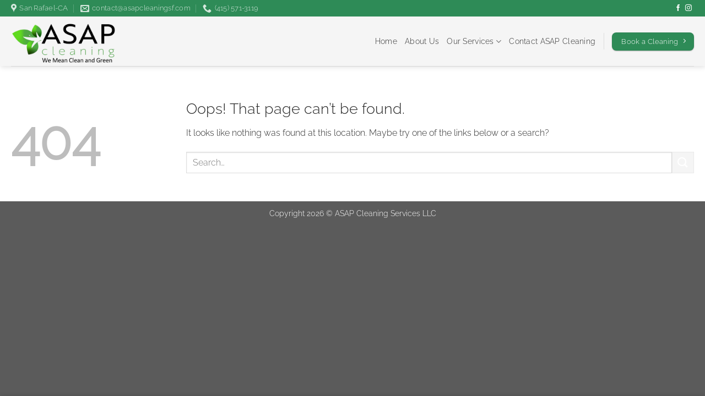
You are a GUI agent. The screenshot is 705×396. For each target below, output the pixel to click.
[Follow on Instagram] (688, 8)
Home (386, 41)
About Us (422, 41)
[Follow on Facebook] (678, 8)
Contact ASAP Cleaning (552, 41)
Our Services (474, 41)
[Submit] (683, 162)
